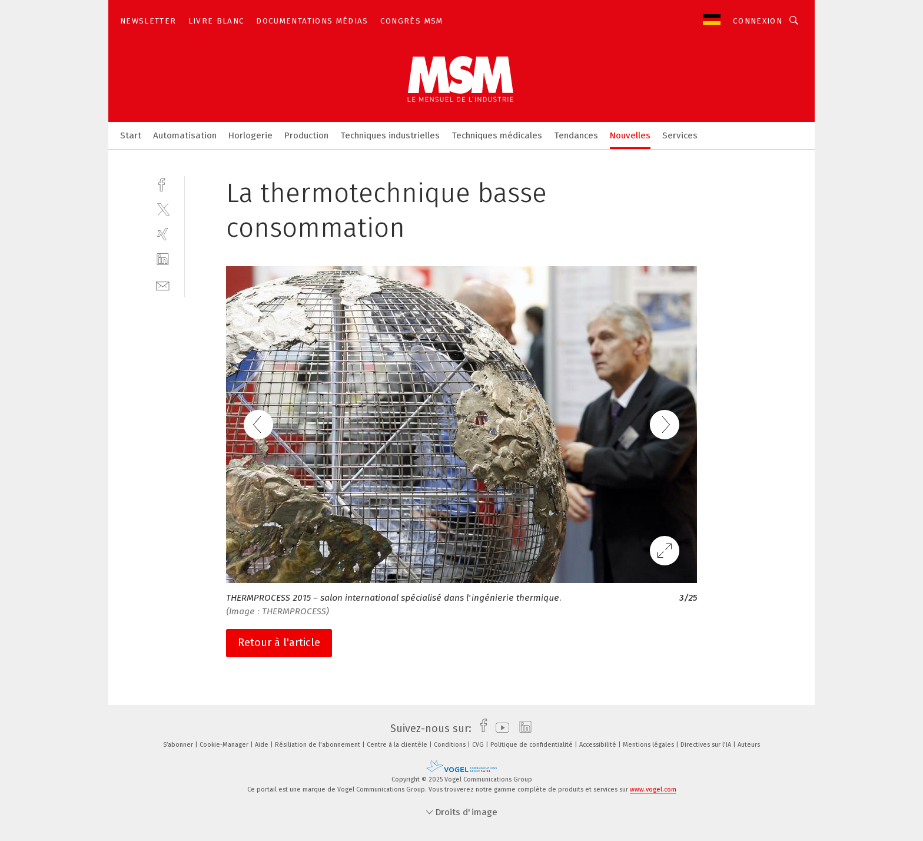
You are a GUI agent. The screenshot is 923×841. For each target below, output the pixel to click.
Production (306, 135)
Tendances (576, 135)
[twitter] (162, 208)
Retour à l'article (279, 642)
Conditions (450, 745)
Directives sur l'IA (706, 745)
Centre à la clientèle (398, 745)
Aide (262, 745)
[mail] (162, 284)
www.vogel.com (653, 789)
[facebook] (162, 183)
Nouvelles (630, 135)
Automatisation (185, 135)
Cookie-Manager (225, 745)
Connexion (757, 21)
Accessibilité (598, 745)
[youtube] (499, 728)
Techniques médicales (496, 135)
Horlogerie (250, 135)
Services (680, 135)
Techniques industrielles (390, 135)
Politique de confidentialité (532, 745)
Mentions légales (649, 745)
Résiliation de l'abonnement (318, 745)
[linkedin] (162, 259)
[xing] (162, 234)
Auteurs (749, 745)
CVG (479, 745)
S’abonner (179, 745)
